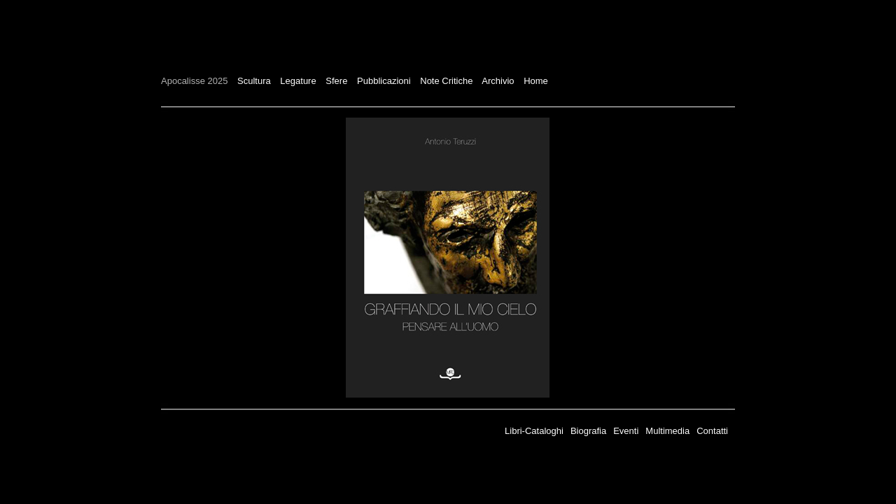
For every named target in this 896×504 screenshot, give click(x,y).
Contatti (712, 431)
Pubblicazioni (384, 81)
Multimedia (667, 431)
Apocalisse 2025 (194, 81)
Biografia (588, 431)
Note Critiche (446, 81)
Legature (298, 81)
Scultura (254, 81)
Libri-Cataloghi (534, 431)
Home (536, 81)
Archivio (498, 81)
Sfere (336, 81)
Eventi (625, 431)
